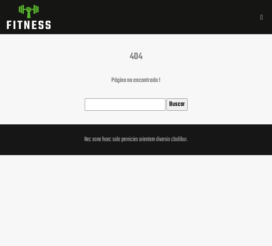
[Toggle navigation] (261, 17)
